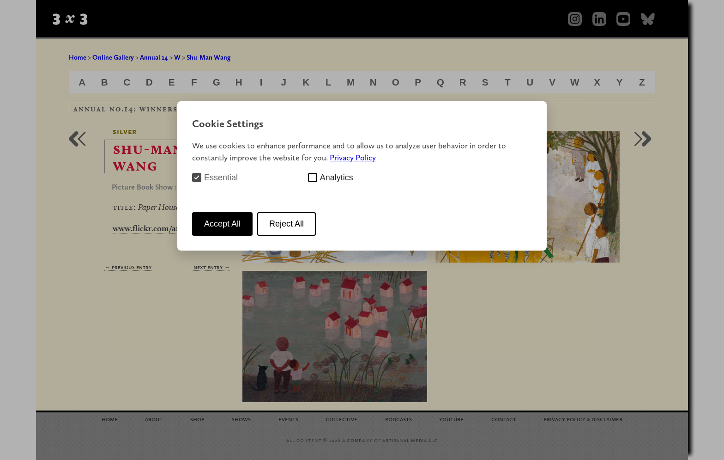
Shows (241, 419)
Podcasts (398, 419)
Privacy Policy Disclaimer (582, 419)
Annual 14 (154, 57)
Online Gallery (113, 57)
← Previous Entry (127, 267)
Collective (341, 419)
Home (77, 57)
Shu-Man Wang (208, 57)
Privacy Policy (353, 157)
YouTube (451, 419)
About (154, 419)
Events (288, 419)
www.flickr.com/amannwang (165, 228)
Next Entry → (211, 267)
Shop (197, 419)
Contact (503, 419)
